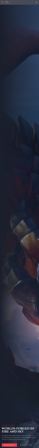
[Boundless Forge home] (6, 2)
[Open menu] (36, 2)
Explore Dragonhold (9, 445)
